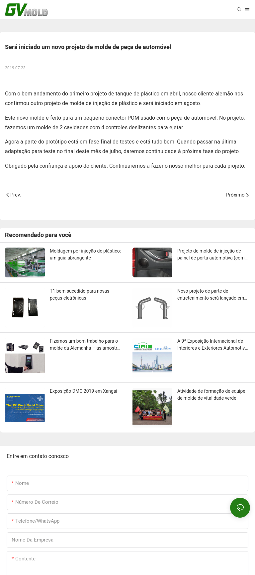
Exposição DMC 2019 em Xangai (83, 391)
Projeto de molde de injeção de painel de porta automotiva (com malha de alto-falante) (210, 254)
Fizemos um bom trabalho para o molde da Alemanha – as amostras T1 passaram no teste (86, 345)
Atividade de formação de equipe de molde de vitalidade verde (211, 394)
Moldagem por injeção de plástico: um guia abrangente (85, 254)
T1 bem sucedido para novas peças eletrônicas (79, 294)
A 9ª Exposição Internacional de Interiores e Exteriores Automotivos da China (213, 345)
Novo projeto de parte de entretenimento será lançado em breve (210, 295)
